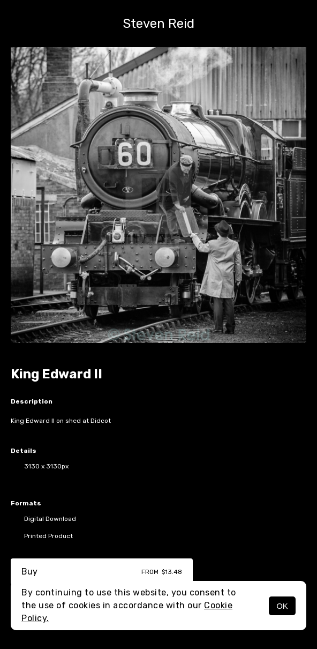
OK (282, 605)
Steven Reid (158, 23)
